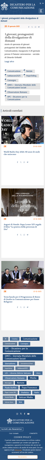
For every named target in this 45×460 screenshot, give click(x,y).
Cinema (14, 339)
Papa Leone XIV (10, 392)
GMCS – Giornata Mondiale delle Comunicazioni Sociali (21, 86)
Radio (36, 392)
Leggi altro (9, 61)
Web (20, 402)
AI (5, 339)
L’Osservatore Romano (17, 92)
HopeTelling (31, 76)
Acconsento (22, 457)
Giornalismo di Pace (27, 363)
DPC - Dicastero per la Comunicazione (17, 98)
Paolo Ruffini (10, 387)
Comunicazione (14, 71)
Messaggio (8, 383)
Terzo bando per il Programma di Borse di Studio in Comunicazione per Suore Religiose (22, 299)
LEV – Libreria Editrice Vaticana (18, 373)
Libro (38, 373)
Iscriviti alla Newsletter (11, 429)
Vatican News (9, 402)
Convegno (11, 80)
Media (33, 377)
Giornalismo (10, 363)
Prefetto (25, 392)
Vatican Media (26, 397)
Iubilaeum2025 (14, 76)
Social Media (9, 397)
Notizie (29, 71)
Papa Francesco (29, 387)
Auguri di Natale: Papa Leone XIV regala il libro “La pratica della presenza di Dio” (22, 227)
